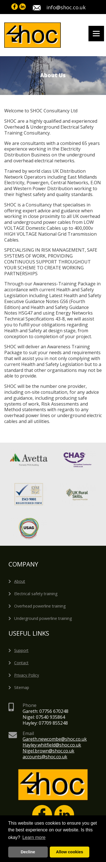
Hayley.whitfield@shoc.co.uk (52, 745)
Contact (21, 662)
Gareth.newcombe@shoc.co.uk (55, 739)
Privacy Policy (26, 675)
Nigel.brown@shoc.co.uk (48, 751)
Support (21, 650)
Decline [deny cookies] (28, 852)
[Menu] (96, 33)
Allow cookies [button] (69, 852)
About (19, 581)
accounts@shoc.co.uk (45, 757)
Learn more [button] (34, 837)
